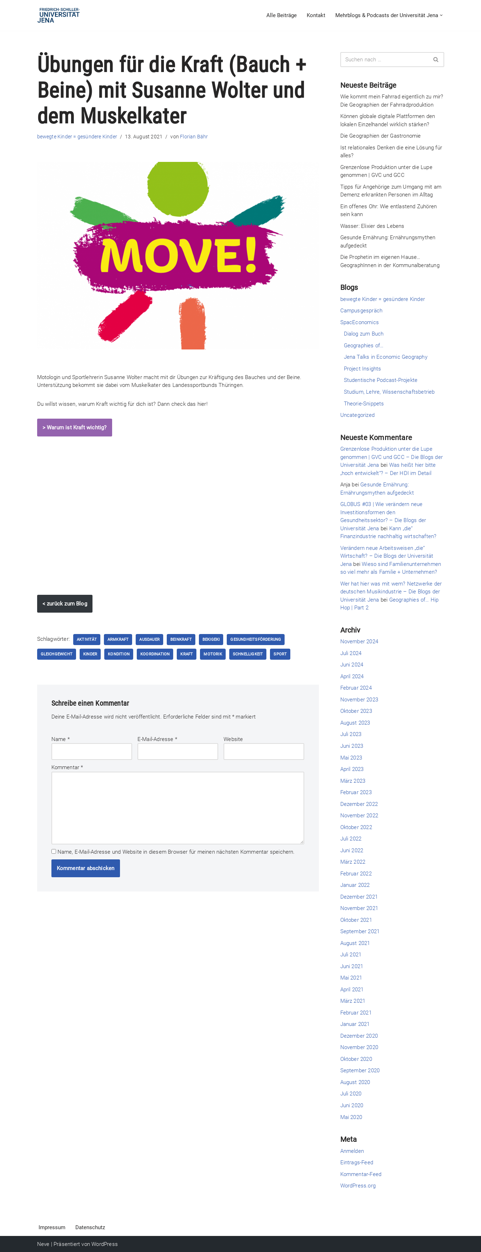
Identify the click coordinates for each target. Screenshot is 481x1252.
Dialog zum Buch (364, 334)
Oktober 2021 (356, 919)
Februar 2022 (356, 873)
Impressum (52, 1227)
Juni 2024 (352, 664)
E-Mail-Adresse (157, 739)
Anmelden (352, 1150)
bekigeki (211, 639)
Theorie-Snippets (364, 403)
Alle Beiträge (281, 15)
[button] (441, 15)
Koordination (155, 654)
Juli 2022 (351, 838)
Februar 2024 (356, 688)
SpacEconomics (359, 322)
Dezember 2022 (359, 804)
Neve (43, 1244)
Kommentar (67, 767)
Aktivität (87, 639)
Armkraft (118, 639)
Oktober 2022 (356, 827)
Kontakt (316, 15)
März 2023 (353, 780)
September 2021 (360, 931)
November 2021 (359, 908)
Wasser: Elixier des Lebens (372, 226)
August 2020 (355, 1082)
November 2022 (359, 815)
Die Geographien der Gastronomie (380, 136)
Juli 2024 (351, 653)
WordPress (104, 1244)
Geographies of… (364, 345)
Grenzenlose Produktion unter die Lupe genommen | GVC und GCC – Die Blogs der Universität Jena (391, 457)
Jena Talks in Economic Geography (385, 357)
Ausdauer (150, 639)
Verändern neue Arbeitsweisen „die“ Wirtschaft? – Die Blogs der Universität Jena (387, 556)
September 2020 (360, 1070)
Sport (280, 654)
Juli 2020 (351, 1093)
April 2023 (352, 769)
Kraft (187, 654)
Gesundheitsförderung (256, 639)
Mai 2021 (351, 977)
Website (233, 739)
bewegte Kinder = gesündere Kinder (77, 136)
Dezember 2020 (359, 1035)
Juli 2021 (351, 954)
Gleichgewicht (57, 654)
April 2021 (352, 989)
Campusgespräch (361, 310)
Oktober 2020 (356, 1059)
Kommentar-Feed (361, 1173)
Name (60, 739)
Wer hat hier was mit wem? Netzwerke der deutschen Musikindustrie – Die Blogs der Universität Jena (391, 591)
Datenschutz (90, 1227)
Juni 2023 (352, 745)
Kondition (119, 654)
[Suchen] (384, 59)
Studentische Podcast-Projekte (381, 380)
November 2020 (359, 1047)
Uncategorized (357, 415)
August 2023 (355, 722)
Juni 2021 (352, 966)
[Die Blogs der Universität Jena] (58, 15)
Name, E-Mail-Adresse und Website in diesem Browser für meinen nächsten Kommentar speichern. (176, 851)
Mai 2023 (351, 757)
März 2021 (353, 1000)
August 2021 (355, 943)
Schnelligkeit (248, 654)
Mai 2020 (351, 1116)
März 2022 (353, 861)
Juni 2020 (352, 1105)
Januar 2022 (355, 884)
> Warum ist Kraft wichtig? (74, 427)
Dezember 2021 (359, 896)
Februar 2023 (356, 792)
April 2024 (352, 676)
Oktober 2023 (356, 711)
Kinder (90, 654)
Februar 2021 (356, 1012)
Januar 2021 (355, 1024)
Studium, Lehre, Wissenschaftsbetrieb (389, 392)
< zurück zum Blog (64, 604)
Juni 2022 (352, 850)
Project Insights (362, 369)
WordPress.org (358, 1185)
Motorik (213, 654)
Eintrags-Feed (357, 1162)
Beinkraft (181, 639)
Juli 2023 (351, 734)
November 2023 (359, 699)
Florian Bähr (194, 136)
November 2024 (359, 641)
